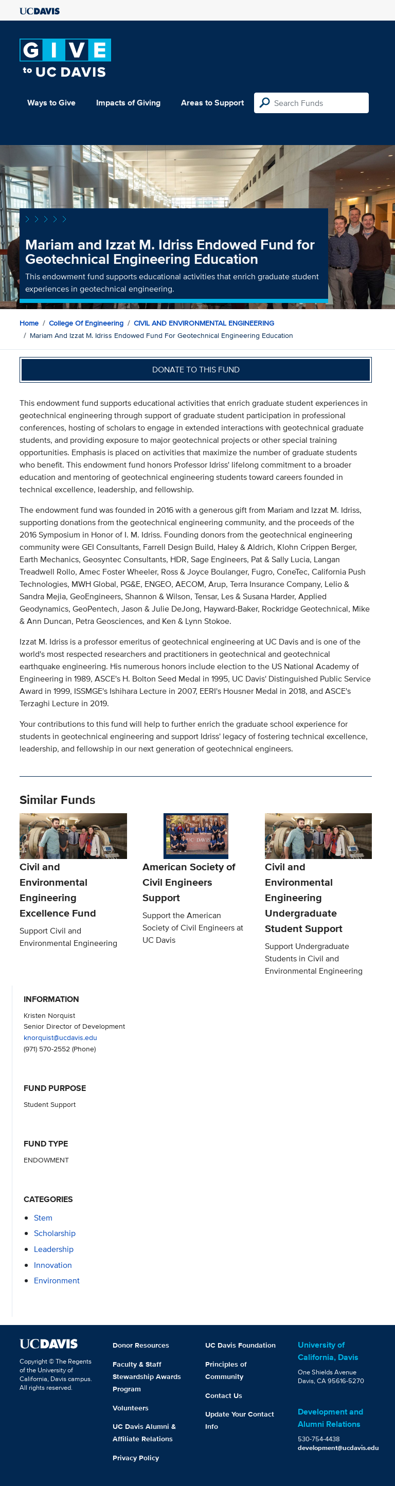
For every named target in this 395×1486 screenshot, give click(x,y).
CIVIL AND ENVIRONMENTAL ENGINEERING (204, 323)
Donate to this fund (196, 369)
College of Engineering (86, 323)
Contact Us (223, 1395)
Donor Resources (141, 1345)
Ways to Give (51, 103)
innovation (53, 1265)
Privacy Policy (136, 1458)
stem (43, 1218)
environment (57, 1280)
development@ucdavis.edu (338, 1448)
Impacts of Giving (128, 103)
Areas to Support (212, 103)
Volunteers (131, 1408)
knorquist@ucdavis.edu (60, 1037)
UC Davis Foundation (240, 1345)
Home (29, 323)
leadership (54, 1249)
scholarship (55, 1233)
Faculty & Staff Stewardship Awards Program (147, 1376)
